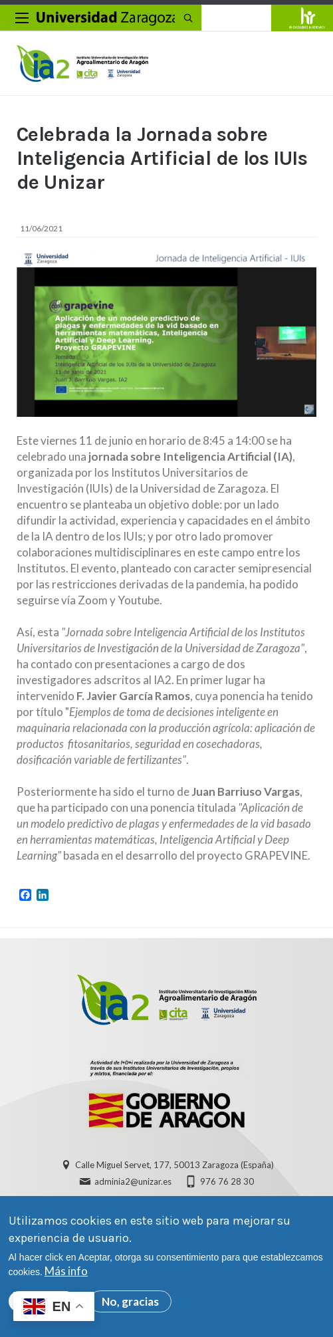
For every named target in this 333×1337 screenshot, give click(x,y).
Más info (66, 1271)
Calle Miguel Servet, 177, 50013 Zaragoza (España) (174, 1164)
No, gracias (130, 1301)
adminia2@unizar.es (132, 1181)
